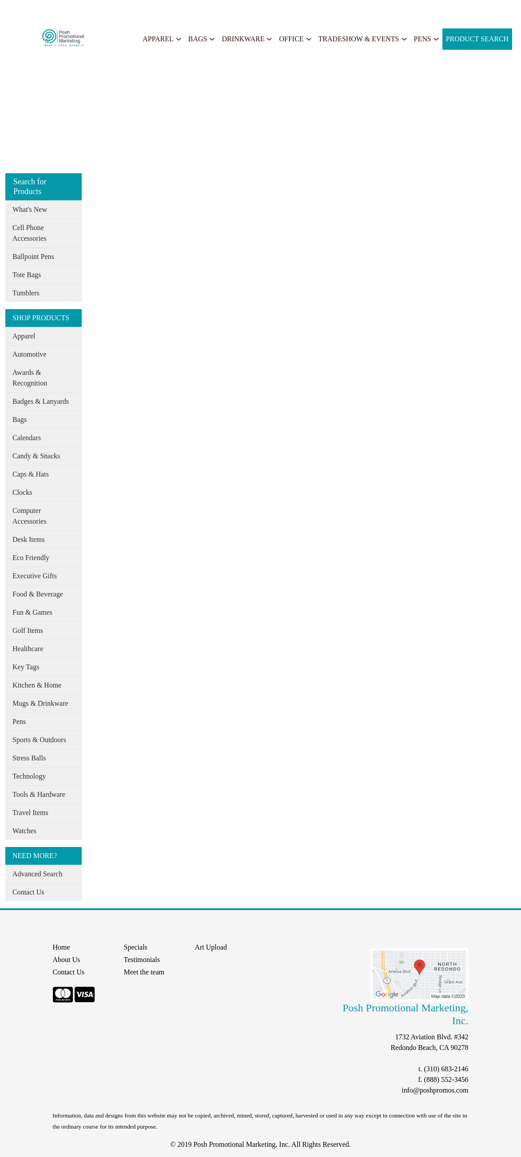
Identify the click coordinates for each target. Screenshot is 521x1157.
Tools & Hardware (38, 794)
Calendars (26, 437)
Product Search (477, 39)
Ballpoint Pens (33, 256)
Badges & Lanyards (40, 401)
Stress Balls (29, 758)
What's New (29, 209)
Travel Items (30, 812)
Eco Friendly (30, 557)
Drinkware (243, 39)
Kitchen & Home (36, 685)
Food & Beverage (37, 594)
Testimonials (141, 959)
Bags (197, 39)
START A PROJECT (194, 9)
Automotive (29, 354)
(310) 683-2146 (446, 1069)
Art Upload (211, 947)
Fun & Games (32, 612)
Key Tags (25, 667)
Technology (29, 776)
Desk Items (28, 539)
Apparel (158, 39)
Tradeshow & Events (358, 39)
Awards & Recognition (29, 378)
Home (17, 9)
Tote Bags (26, 274)
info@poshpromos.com (435, 1090)
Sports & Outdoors (39, 740)
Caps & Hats (30, 474)
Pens (422, 39)
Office (291, 39)
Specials (120, 9)
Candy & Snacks (36, 456)
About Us (46, 9)
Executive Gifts (34, 576)
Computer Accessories (29, 516)
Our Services (84, 9)
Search (148, 9)
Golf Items (27, 630)
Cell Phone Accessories (29, 233)
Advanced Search (37, 874)
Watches (24, 831)
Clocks (22, 492)
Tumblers (26, 293)
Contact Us (28, 892)
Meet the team (143, 972)
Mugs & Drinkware (40, 703)
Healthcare (27, 648)
